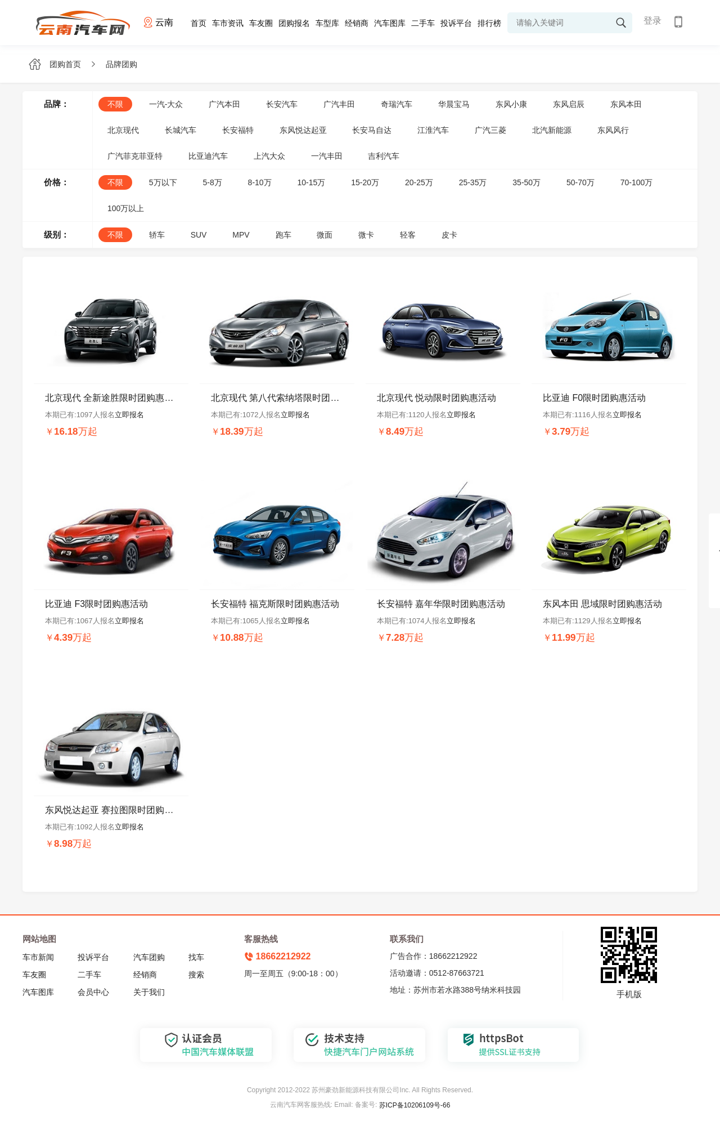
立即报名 (129, 414)
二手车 (423, 23)
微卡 (366, 234)
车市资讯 (228, 23)
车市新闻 (38, 957)
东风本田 (626, 104)
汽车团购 (149, 957)
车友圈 (261, 23)
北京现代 (123, 130)
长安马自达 (372, 130)
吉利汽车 (383, 155)
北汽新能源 (552, 130)
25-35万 (473, 182)
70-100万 (636, 182)
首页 (198, 23)
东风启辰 (568, 104)
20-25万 (419, 182)
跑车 (283, 234)
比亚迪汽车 (208, 155)
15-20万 (365, 182)
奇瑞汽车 (396, 104)
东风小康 (511, 104)
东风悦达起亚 (303, 130)
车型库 (327, 23)
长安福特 (238, 130)
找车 (196, 957)
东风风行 (613, 130)
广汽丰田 (339, 104)
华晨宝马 (454, 104)
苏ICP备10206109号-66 (415, 1105)
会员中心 (93, 992)
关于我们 (149, 992)
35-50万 (526, 182)
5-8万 (212, 182)
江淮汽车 (433, 130)
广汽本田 (224, 104)
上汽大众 (269, 155)
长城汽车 (180, 130)
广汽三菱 (490, 130)
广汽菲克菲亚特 (135, 155)
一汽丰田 (327, 155)
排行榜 (489, 23)
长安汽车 (282, 104)
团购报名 (294, 23)
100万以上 (125, 208)
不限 (115, 104)
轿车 (157, 234)
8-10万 (260, 182)
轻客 (408, 234)
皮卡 (449, 234)
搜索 (196, 974)
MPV (240, 234)
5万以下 (163, 182)
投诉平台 (456, 23)
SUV (199, 234)
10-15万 (312, 182)
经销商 (356, 23)
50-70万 (580, 182)
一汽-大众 (166, 104)
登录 (653, 20)
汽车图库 (390, 23)
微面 (324, 234)
